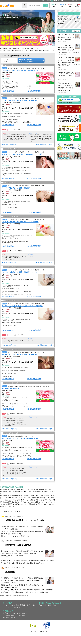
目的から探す (31, 605)
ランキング (8, 607)
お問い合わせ (7, 613)
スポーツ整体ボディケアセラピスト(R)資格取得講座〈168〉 (20, 438)
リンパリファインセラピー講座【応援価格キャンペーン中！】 (21, 100)
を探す (63, 5)
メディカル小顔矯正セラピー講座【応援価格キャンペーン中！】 (21, 272)
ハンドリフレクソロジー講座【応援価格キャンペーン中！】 (20, 222)
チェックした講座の (30, 60)
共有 (24, 5)
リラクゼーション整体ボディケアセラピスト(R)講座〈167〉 (20, 70)
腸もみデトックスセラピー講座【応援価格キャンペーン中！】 (21, 354)
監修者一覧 (17, 607)
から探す (54, 5)
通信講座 (22, 605)
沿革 (49, 605)
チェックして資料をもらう (10, 65)
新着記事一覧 (76, 31)
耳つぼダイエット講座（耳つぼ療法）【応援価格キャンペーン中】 (22, 154)
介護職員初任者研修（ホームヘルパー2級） (25, 520)
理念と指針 (42, 605)
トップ (5, 605)
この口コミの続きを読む (10, 144)
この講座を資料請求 (34, 91)
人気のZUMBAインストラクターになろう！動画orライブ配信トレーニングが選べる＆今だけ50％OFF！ (69, 87)
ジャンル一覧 (13, 605)
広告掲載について (24, 615)
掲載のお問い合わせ (76, 1)
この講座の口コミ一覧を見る (45, 144)
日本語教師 (10, 572)
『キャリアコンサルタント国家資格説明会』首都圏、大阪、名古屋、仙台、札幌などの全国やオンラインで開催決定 (69, 49)
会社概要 (6, 617)
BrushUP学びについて (20, 613)
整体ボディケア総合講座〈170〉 (12, 388)
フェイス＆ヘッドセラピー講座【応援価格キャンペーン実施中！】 (22, 306)
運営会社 (13, 617)
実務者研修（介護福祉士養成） (19, 545)
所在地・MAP (57, 605)
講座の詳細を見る (8, 91)
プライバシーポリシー (10, 615)
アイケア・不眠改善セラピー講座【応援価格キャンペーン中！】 (21, 188)
